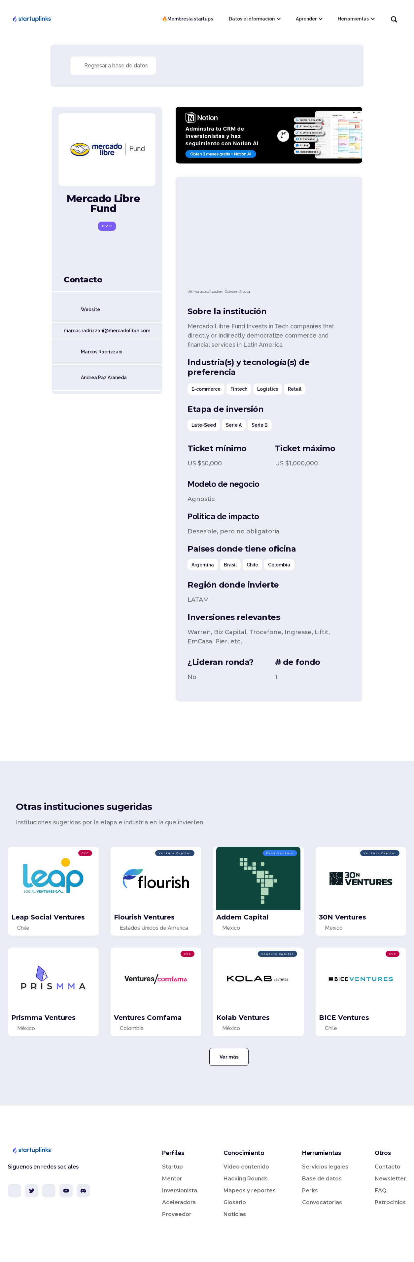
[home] (31, 19)
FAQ (381, 1190)
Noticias (235, 1214)
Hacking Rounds (246, 1178)
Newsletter (390, 1178)
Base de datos (322, 1178)
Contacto (387, 1167)
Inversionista (179, 1190)
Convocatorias (322, 1202)
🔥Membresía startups (187, 18)
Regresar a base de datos (116, 65)
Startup (172, 1167)
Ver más (229, 1057)
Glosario (235, 1202)
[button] (254, 19)
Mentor (172, 1178)
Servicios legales (325, 1167)
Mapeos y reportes (250, 1190)
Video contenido (246, 1167)
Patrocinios (390, 1202)
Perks (310, 1190)
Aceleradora (179, 1202)
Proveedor (176, 1214)
